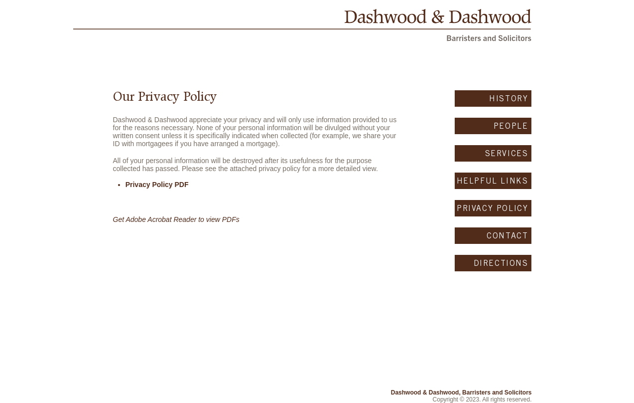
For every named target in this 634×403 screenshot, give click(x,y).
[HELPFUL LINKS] (493, 181)
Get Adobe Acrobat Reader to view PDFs (176, 219)
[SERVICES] (493, 153)
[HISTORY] (493, 98)
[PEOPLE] (493, 126)
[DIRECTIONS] (493, 263)
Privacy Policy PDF (157, 185)
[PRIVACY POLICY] (493, 208)
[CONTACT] (493, 235)
